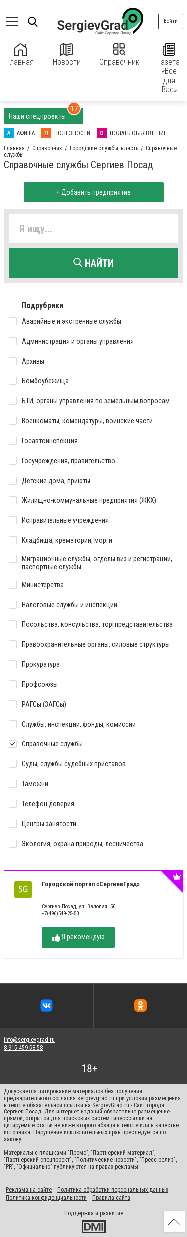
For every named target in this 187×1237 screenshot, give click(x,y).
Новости (67, 55)
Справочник (119, 55)
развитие (111, 1213)
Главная (20, 55)
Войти (171, 21)
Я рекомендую (78, 937)
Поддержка (79, 1213)
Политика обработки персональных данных (112, 1189)
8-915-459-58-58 (23, 1047)
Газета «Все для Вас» (169, 68)
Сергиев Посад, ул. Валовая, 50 (78, 907)
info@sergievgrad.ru (29, 1039)
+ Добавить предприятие (93, 192)
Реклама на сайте (29, 1189)
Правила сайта (111, 1197)
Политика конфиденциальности (46, 1197)
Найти (93, 263)
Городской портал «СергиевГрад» (91, 884)
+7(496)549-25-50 (60, 913)
